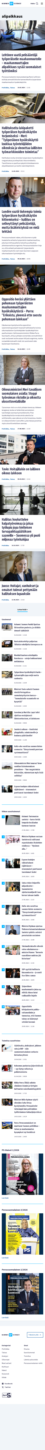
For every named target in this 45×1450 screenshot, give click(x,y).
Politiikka (5, 88)
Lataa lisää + (22, 609)
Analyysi (5, 1356)
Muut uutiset (6, 1363)
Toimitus (27, 1356)
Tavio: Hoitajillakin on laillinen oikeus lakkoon (21, 471)
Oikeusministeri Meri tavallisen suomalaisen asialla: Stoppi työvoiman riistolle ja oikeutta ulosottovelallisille (22, 396)
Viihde (4, 1377)
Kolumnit (5, 1374)
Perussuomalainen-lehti (33, 1363)
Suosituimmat (29, 1352)
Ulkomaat (5, 1359)
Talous (12, 88)
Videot (4, 1370)
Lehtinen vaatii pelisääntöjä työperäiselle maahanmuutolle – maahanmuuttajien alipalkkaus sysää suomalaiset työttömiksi (21, 63)
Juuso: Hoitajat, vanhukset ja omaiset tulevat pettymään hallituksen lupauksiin (20, 590)
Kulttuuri (5, 1367)
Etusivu (26, 1349)
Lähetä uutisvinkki (31, 1359)
